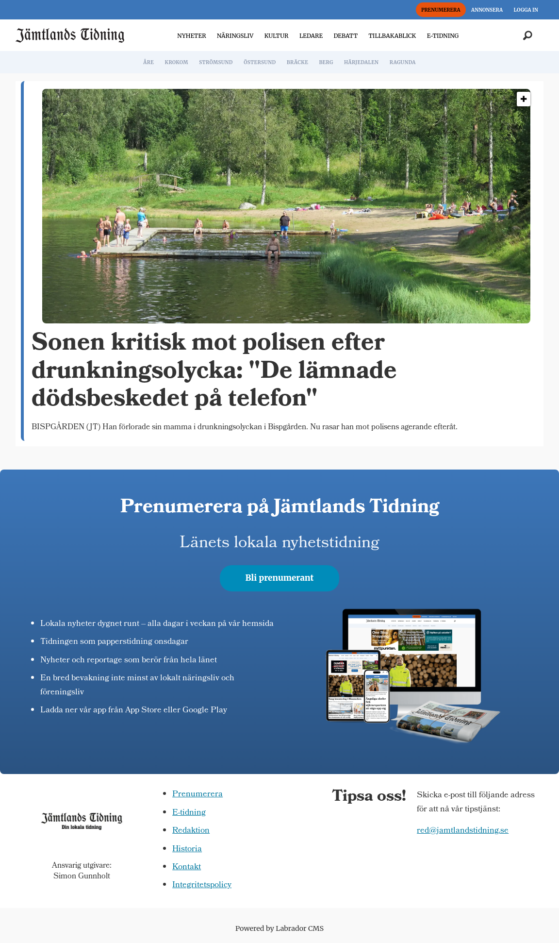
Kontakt (186, 867)
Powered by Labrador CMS (279, 928)
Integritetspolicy (201, 885)
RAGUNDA (403, 62)
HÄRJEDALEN (361, 62)
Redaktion (191, 831)
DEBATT (345, 35)
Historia (187, 849)
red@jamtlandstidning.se (463, 831)
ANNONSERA (487, 10)
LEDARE (311, 35)
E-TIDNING (443, 35)
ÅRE (148, 62)
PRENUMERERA (440, 10)
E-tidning (189, 813)
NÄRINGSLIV (235, 35)
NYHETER (191, 35)
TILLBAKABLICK (392, 35)
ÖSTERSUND (260, 62)
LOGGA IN (526, 10)
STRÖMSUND (216, 62)
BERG (326, 62)
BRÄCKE (297, 62)
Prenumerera (197, 795)
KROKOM (176, 62)
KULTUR (276, 35)
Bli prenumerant (280, 578)
